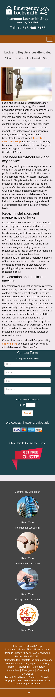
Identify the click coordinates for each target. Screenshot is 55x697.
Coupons (42, 670)
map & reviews (40, 653)
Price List (33, 677)
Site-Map (45, 677)
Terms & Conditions (15, 677)
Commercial (39, 667)
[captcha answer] (30, 405)
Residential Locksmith (27, 527)
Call (27, 693)
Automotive (13, 670)
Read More (27, 522)
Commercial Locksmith (27, 491)
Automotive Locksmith (27, 563)
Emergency (28, 670)
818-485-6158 (34, 28)
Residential (23, 667)
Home (11, 667)
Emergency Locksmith (27, 599)
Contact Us (27, 674)
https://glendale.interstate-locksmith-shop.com (28, 660)
